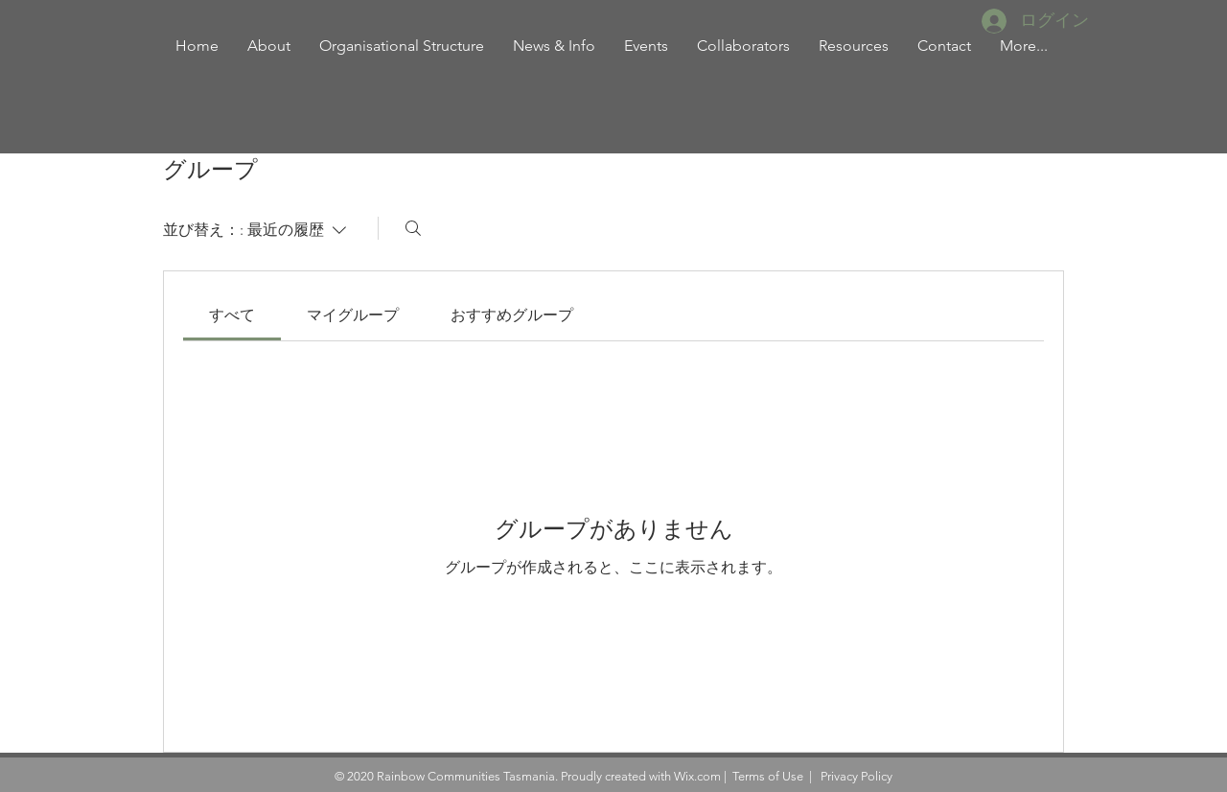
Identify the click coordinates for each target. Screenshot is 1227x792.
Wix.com (697, 776)
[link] (232, 315)
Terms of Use (767, 776)
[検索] (413, 228)
